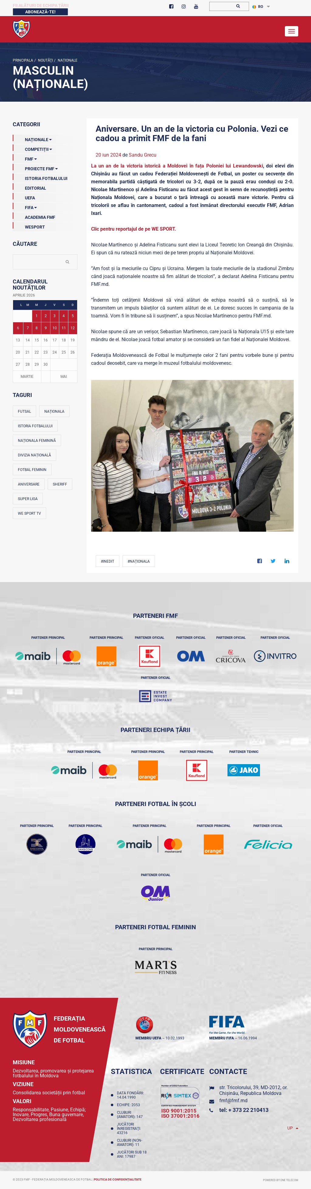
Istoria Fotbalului (40, 177)
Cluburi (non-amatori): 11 (129, 1142)
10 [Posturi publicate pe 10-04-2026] (55, 328)
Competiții (32, 148)
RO (257, 7)
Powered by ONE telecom (280, 1180)
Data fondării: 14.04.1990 (130, 1095)
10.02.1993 (175, 1038)
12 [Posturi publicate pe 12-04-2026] (72, 328)
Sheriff (60, 484)
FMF (25, 157)
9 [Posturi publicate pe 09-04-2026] (46, 328)
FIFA (25, 206)
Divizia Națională (34, 455)
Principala (23, 60)
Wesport (29, 225)
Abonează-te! (40, 11)
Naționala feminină (37, 441)
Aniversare (28, 484)
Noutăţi (45, 60)
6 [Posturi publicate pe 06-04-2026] (18, 328)
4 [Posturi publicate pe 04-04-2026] (64, 316)
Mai (63, 376)
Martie (27, 376)
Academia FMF (34, 216)
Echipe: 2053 (129, 1105)
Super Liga (28, 499)
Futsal (24, 411)
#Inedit (107, 561)
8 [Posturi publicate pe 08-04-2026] (37, 328)
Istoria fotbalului (35, 426)
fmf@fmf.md (233, 1100)
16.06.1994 (247, 1038)
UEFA (24, 196)
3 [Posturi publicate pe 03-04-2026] (54, 316)
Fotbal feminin (32, 470)
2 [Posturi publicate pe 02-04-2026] (46, 316)
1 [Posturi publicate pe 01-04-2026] (37, 316)
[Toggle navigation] (291, 31)
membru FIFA (221, 1038)
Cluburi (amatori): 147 (131, 1114)
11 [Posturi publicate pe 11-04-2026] (64, 328)
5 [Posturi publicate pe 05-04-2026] (73, 316)
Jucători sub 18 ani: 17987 (132, 1154)
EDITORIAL (29, 187)
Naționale (67, 60)
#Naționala (139, 561)
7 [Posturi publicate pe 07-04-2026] (28, 328)
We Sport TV (29, 513)
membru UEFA (148, 1038)
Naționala (54, 411)
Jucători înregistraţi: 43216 (129, 1128)
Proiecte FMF (35, 167)
